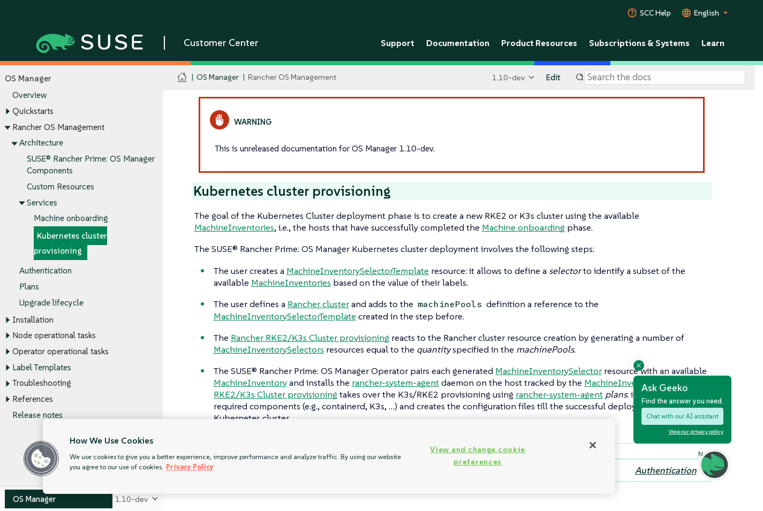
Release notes (37, 415)
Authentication (45, 270)
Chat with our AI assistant (682, 416)
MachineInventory (250, 382)
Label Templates (41, 367)
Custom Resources (60, 186)
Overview (29, 95)
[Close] (593, 445)
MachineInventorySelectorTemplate (357, 271)
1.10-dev (508, 77)
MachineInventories (234, 227)
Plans (29, 286)
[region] (329, 456)
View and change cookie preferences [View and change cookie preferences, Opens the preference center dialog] (477, 456)
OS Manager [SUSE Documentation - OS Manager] (218, 77)
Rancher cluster (318, 304)
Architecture (41, 143)
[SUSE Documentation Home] (182, 78)
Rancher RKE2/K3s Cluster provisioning (310, 338)
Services (42, 202)
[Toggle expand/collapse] (7, 111)
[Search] (665, 77)
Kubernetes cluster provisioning (70, 243)
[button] (41, 458)
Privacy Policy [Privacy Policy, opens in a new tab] (190, 466)
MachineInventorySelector (548, 371)
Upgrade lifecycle (51, 303)
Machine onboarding (71, 218)
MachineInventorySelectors (269, 349)
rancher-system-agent (395, 382)
